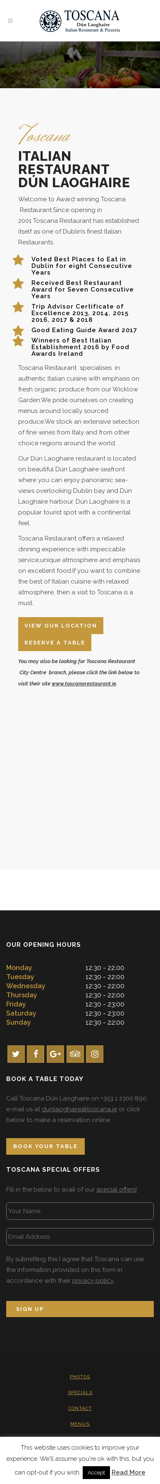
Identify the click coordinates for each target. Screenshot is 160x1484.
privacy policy (92, 1280)
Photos (80, 1377)
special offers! (116, 1189)
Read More (129, 1472)
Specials (80, 1392)
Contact (80, 1408)
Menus (80, 1424)
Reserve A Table (54, 642)
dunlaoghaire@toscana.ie (79, 1109)
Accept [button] (96, 1473)
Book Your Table (45, 1146)
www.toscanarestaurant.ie (84, 683)
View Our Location (60, 626)
